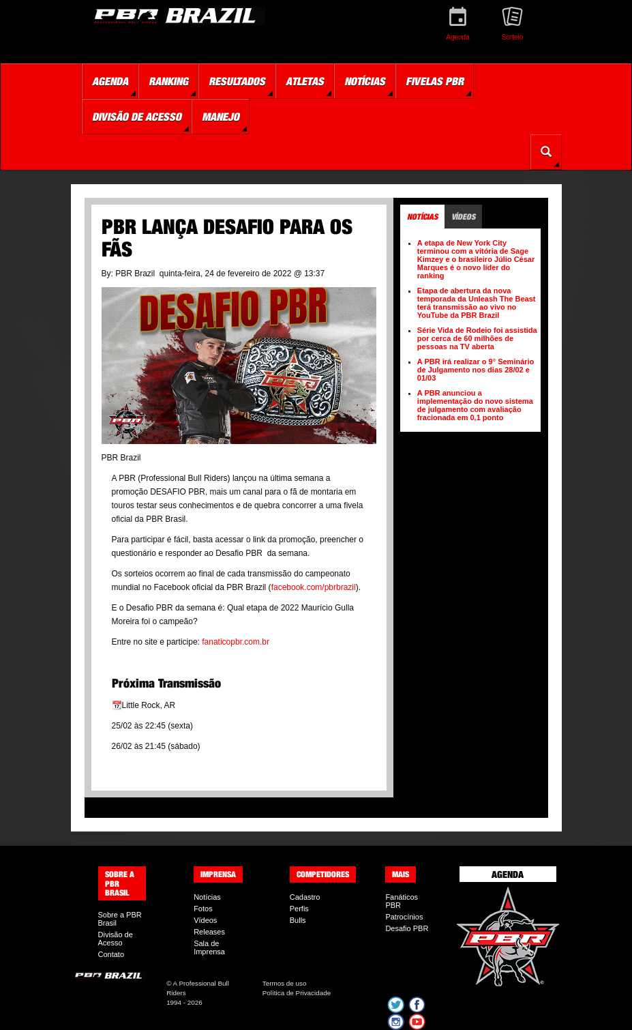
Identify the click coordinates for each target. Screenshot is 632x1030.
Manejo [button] (220, 116)
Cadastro (305, 897)
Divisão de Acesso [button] (136, 116)
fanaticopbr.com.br (235, 642)
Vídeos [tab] (463, 216)
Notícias (207, 897)
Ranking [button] (168, 81)
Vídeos (205, 920)
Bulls (298, 920)
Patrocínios (404, 917)
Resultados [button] (237, 81)
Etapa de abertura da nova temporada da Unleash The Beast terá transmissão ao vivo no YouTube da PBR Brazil (476, 302)
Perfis (299, 908)
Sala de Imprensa (209, 947)
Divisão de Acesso (115, 938)
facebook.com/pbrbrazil (313, 587)
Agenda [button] (110, 81)
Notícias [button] (364, 81)
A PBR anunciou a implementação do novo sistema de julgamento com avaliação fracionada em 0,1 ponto (475, 405)
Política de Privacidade (296, 993)
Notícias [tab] (422, 216)
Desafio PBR (406, 928)
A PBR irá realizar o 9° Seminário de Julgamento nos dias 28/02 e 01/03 (476, 369)
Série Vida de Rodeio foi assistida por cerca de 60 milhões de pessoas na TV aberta (477, 338)
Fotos (203, 908)
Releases (209, 932)
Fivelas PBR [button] (435, 81)
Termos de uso (284, 983)
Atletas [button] (305, 81)
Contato (111, 954)
